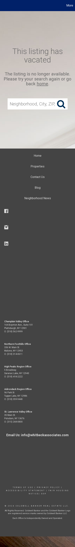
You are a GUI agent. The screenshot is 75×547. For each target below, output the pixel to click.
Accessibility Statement (25, 491)
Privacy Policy (48, 487)
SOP (43, 494)
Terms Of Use (23, 487)
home (42, 83)
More (69, 5)
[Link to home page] (3, 5)
